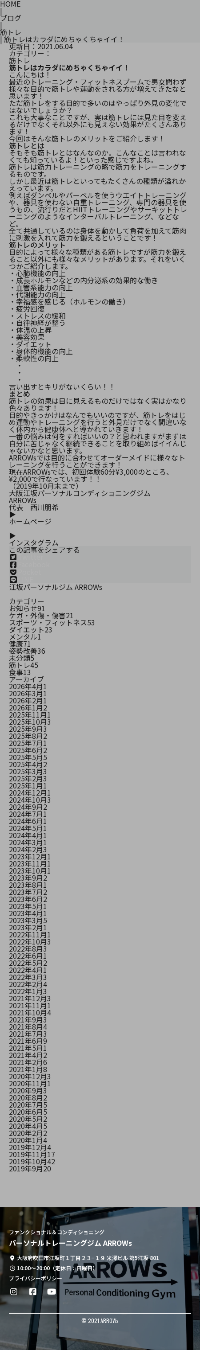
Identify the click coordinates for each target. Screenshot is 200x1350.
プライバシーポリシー (35, 1278)
